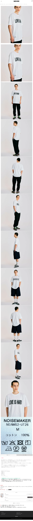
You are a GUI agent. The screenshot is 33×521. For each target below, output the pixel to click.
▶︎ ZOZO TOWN (3, 515)
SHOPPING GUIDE (3, 514)
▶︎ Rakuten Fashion (18, 515)
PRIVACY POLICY (18, 513)
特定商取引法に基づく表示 (19, 514)
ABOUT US (2, 513)
